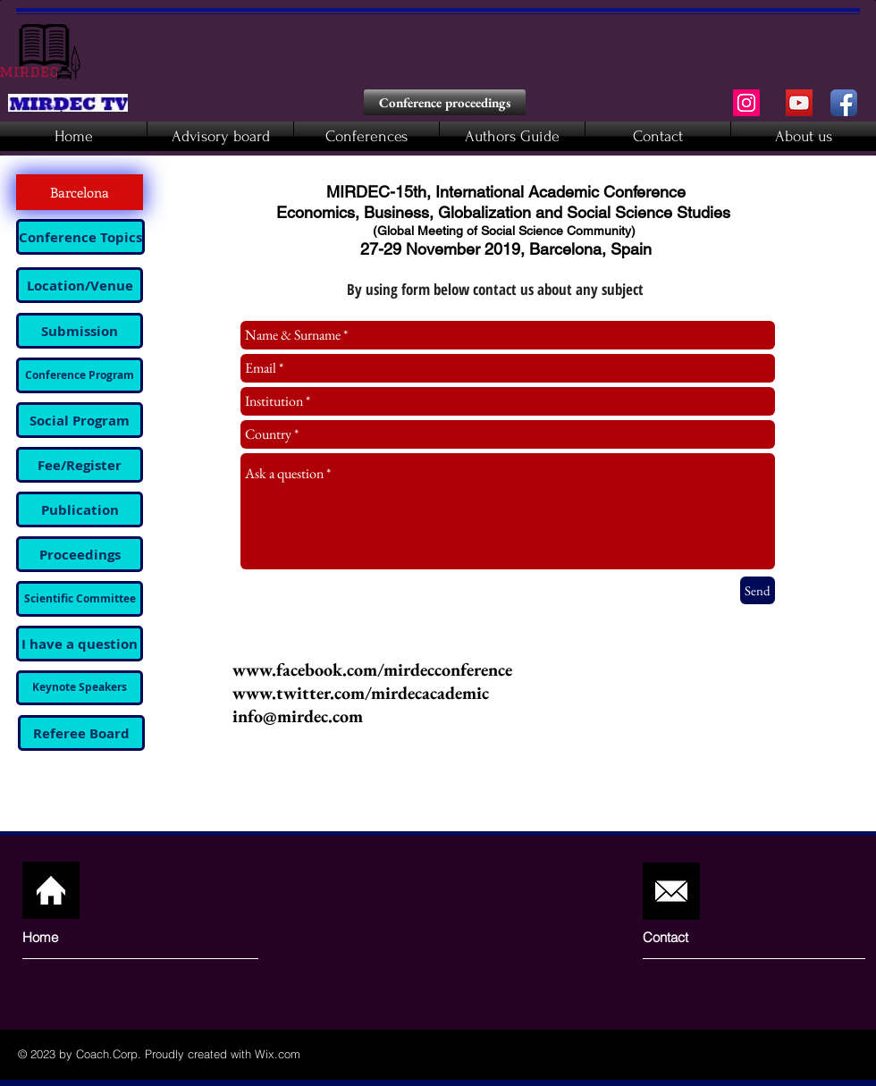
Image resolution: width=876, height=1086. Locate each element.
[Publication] (79, 509)
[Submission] (79, 331)
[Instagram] (746, 102)
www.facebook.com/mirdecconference (372, 669)
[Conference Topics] (80, 237)
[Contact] (694, 937)
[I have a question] (79, 643)
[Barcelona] (79, 192)
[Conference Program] (79, 375)
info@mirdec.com (297, 716)
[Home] (89, 937)
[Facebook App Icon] (843, 102)
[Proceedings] (79, 554)
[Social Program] (79, 420)
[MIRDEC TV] (799, 102)
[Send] (757, 590)
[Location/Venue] (79, 285)
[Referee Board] (81, 733)
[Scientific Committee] (79, 599)
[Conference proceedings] (445, 102)
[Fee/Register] (79, 465)
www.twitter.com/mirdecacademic (360, 692)
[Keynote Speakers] (79, 687)
